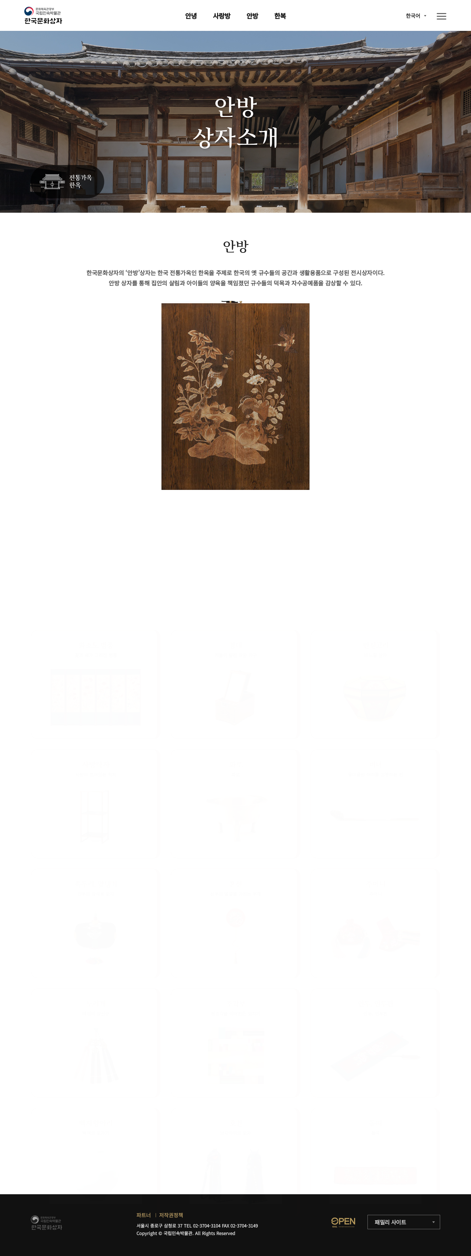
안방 (252, 15)
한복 (280, 15)
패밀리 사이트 (390, 1222)
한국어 (413, 15)
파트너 (143, 1215)
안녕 (191, 15)
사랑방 (221, 15)
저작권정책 (171, 1215)
